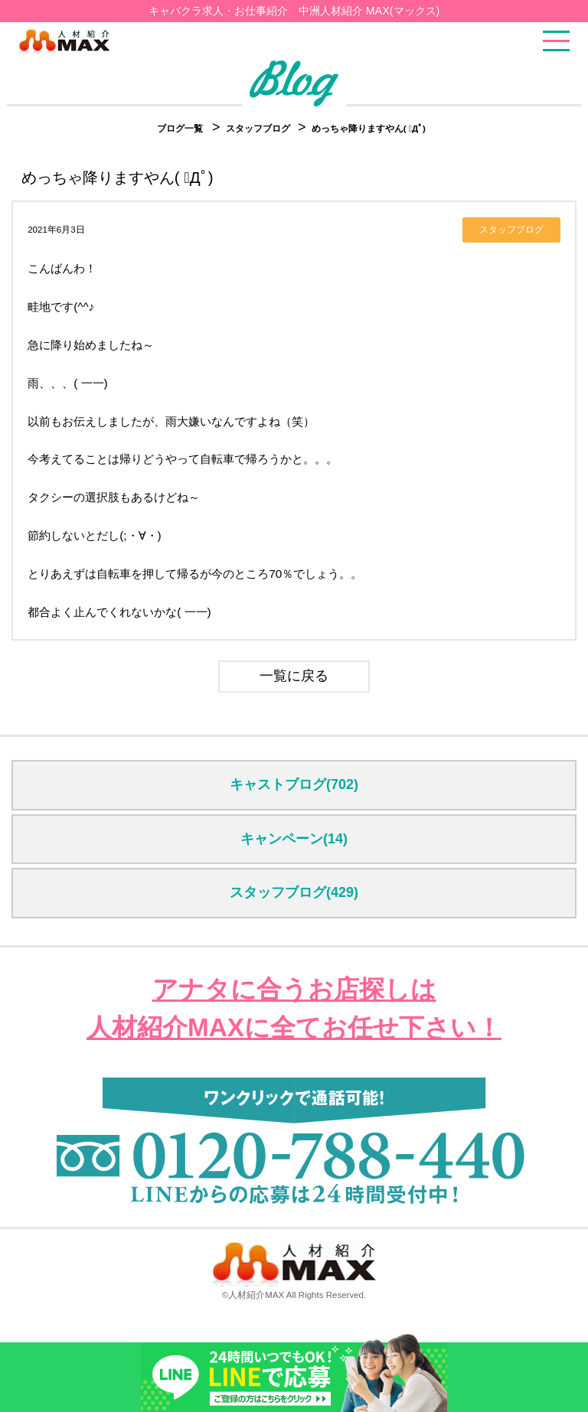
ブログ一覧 (180, 128)
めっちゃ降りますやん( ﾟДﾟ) (369, 128)
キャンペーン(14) (294, 838)
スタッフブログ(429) (294, 892)
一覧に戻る (294, 675)
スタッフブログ (259, 128)
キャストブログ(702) (294, 784)
